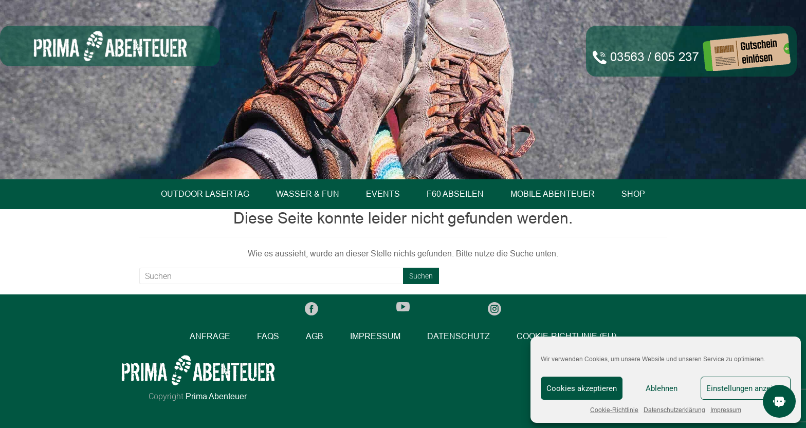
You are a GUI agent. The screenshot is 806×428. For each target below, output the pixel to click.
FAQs (268, 336)
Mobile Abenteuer (552, 194)
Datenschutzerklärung (674, 410)
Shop (633, 194)
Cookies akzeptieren (581, 388)
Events (383, 194)
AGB (314, 336)
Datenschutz (458, 336)
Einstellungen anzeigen (745, 388)
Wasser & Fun (307, 194)
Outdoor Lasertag (205, 194)
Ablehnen (661, 388)
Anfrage (210, 336)
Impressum (725, 410)
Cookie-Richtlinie (614, 410)
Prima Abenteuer (216, 396)
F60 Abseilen (455, 194)
